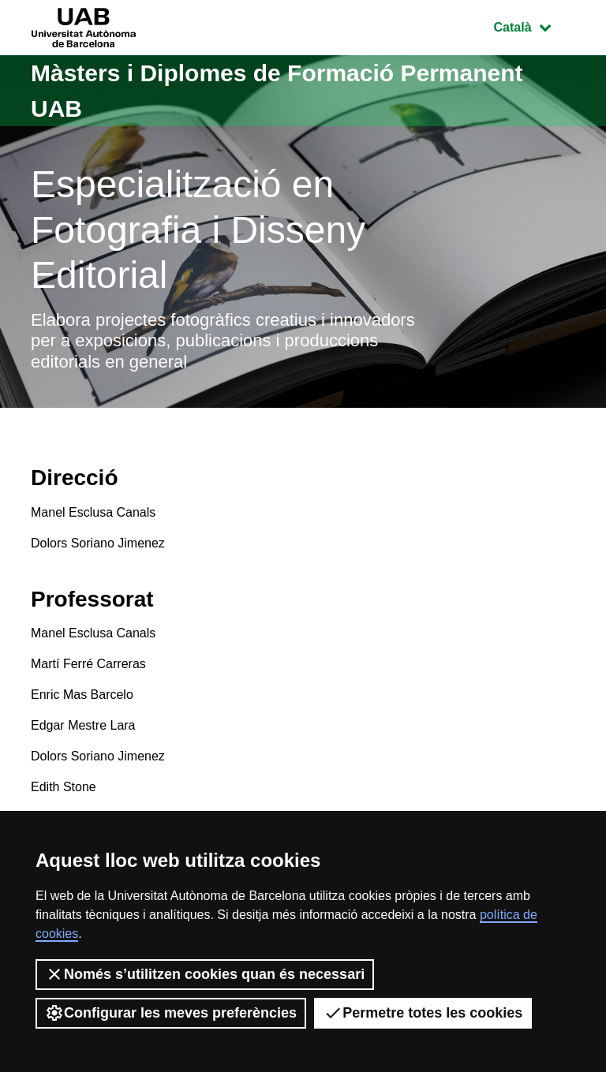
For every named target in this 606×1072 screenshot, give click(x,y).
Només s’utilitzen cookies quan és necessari (205, 974)
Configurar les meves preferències (171, 1012)
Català (534, 25)
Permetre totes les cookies (423, 1012)
